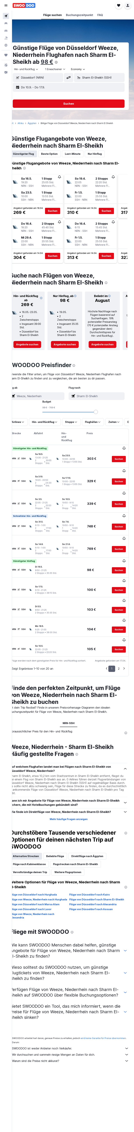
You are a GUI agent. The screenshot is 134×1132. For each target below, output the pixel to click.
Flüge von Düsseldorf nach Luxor (39, 877)
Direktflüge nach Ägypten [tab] (96, 821)
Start (19, 123)
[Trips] (5, 55)
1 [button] (111, 633)
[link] (35, 344)
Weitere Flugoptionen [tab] (76, 837)
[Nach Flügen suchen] (5, 16)
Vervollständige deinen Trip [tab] (39, 837)
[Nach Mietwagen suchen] (5, 30)
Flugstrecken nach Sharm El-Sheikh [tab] (84, 829)
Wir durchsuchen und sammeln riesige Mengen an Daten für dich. (75, 1031)
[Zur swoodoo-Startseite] (24, 5)
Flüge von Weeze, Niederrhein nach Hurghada (41, 866)
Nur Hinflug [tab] (103, 153)
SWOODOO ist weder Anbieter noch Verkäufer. (75, 1025)
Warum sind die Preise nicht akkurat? (75, 1037)
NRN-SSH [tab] (73, 687)
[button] (6, 5)
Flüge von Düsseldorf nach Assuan (95, 877)
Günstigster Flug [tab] (32, 153)
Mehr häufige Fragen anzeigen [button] (73, 783)
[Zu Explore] (5, 45)
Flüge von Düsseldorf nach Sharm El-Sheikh (97, 866)
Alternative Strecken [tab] (35, 821)
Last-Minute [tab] (81, 153)
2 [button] (119, 633)
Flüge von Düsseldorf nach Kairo (94, 859)
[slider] (130, 412)
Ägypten (40, 123)
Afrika (29, 123)
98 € (82, 61)
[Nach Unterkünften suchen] (5, 23)
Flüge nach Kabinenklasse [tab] (38, 829)
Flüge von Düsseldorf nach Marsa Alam (43, 872)
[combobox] (35, 69)
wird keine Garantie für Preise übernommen (43, 1015)
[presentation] (91, 62)
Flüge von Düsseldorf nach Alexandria (97, 872)
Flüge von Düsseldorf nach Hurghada (42, 859)
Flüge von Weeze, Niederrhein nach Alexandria (41, 884)
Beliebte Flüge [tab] (64, 821)
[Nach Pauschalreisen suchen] (5, 37)
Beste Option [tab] (58, 153)
